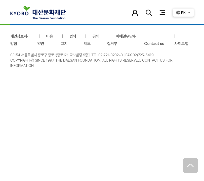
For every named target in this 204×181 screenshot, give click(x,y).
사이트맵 (181, 43)
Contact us (154, 43)
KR (183, 12)
